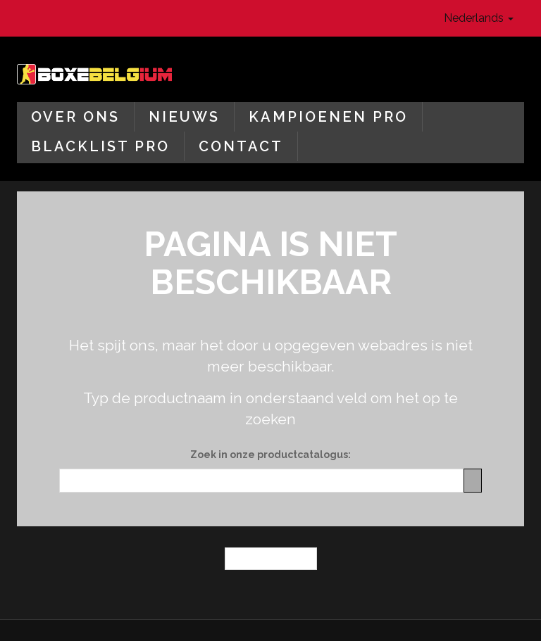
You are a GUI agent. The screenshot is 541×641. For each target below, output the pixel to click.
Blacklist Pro (100, 146)
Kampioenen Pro (328, 116)
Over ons (75, 116)
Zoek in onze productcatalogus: (270, 454)
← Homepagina (270, 558)
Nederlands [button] (479, 18)
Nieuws (184, 116)
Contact (241, 146)
